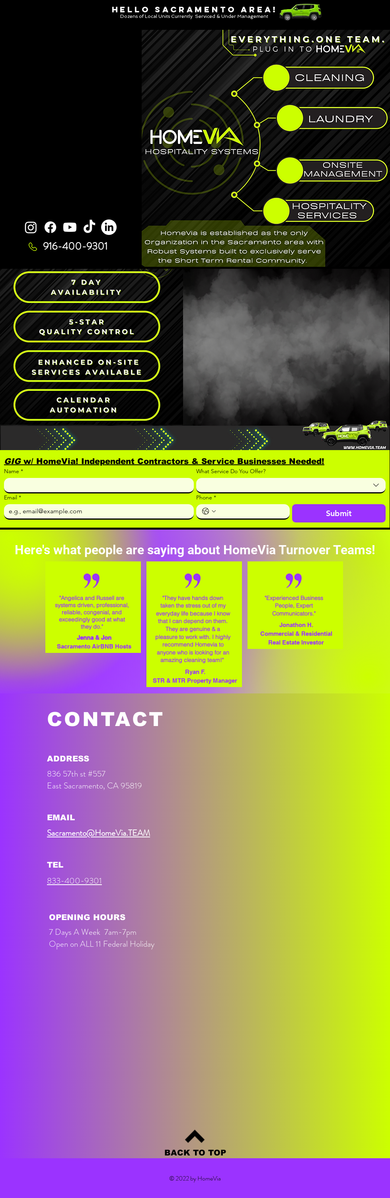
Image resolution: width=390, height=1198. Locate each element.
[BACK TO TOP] (195, 1152)
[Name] (96, 485)
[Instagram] (31, 227)
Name (13, 471)
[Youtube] (70, 227)
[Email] (96, 511)
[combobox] (291, 485)
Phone (206, 497)
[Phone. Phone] (251, 511)
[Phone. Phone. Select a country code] (209, 511)
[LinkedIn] (109, 227)
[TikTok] (89, 227)
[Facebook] (50, 227)
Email (12, 497)
